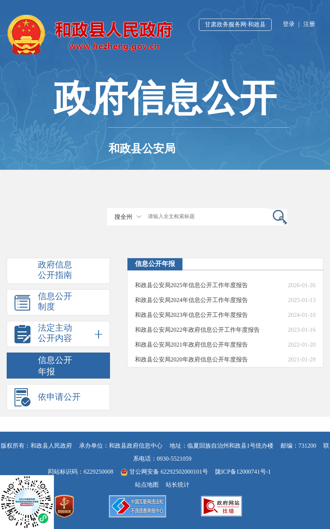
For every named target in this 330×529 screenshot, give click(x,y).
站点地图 (147, 484)
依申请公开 (59, 397)
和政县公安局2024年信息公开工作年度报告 (191, 300)
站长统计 (178, 484)
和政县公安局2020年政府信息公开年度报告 (191, 359)
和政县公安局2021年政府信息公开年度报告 (191, 344)
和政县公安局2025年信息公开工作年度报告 (191, 285)
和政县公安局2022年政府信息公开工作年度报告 (197, 330)
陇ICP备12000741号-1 (243, 471)
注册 (309, 24)
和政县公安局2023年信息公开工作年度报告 (191, 315)
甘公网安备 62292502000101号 (165, 471)
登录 (289, 24)
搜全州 (123, 217)
